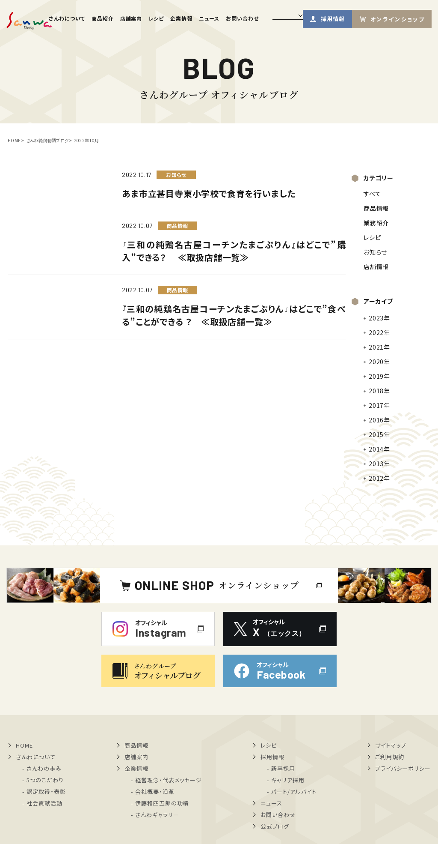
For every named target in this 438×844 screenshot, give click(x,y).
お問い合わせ (242, 18)
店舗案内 (131, 18)
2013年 (379, 463)
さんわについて (67, 18)
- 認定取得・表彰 (44, 791)
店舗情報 (376, 266)
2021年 (379, 347)
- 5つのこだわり (43, 780)
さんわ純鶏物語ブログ (47, 140)
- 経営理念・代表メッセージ (166, 780)
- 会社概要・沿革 (153, 791)
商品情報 (376, 208)
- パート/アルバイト (292, 791)
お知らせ (375, 252)
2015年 (379, 434)
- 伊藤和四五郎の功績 (160, 803)
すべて (372, 193)
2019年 (379, 376)
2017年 (379, 405)
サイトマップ (390, 745)
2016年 (379, 420)
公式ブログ (274, 826)
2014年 (379, 449)
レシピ (156, 18)
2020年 (379, 361)
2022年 (379, 332)
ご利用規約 (389, 757)
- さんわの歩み (42, 768)
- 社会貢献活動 (42, 803)
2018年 (379, 390)
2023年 (379, 318)
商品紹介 (103, 18)
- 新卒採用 (281, 768)
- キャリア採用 (286, 780)
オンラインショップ (397, 19)
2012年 (379, 478)
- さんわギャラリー (155, 815)
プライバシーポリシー (403, 768)
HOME (14, 140)
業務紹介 (376, 222)
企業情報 (181, 18)
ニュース (209, 18)
